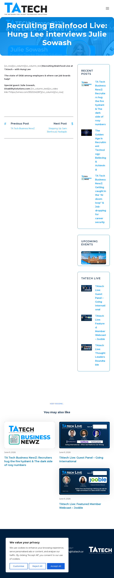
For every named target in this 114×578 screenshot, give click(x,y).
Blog (43, 426)
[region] (37, 555)
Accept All (56, 566)
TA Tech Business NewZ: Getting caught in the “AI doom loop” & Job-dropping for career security (100, 199)
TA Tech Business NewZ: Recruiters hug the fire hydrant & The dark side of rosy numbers (28, 461)
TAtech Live (100, 426)
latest (48, 426)
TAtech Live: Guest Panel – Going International (100, 298)
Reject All (37, 566)
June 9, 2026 (10, 452)
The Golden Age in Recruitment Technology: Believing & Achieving (100, 150)
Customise (18, 566)
